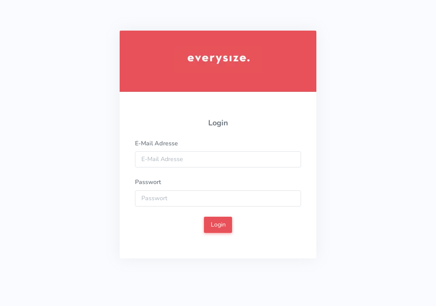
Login (218, 224)
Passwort (148, 182)
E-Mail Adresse (156, 143)
